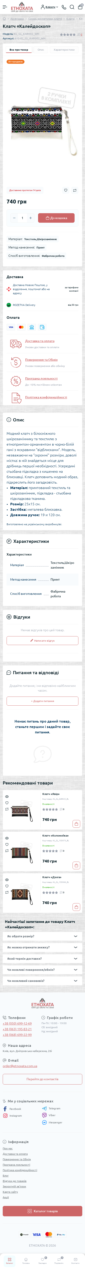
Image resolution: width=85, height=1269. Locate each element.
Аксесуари (17, 18)
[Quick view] (7, 796)
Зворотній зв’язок (14, 1186)
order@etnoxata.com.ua (20, 1066)
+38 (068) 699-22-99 (17, 1035)
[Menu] (5, 7)
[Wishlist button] (65, 190)
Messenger (52, 1122)
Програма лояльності (41, 378)
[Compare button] (74, 190)
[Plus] (30, 218)
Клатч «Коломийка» (55, 835)
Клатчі (70, 18)
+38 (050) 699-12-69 (17, 1023)
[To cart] (76, 824)
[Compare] (7, 809)
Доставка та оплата (39, 341)
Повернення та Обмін (41, 360)
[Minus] (14, 218)
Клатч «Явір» (51, 793)
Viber (49, 1115)
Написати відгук (42, 640)
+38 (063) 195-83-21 (17, 1029)
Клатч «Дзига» (51, 877)
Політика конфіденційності (46, 397)
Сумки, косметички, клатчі (45, 18)
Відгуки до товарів (15, 1180)
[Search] (72, 7)
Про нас (8, 1148)
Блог (6, 1175)
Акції (6, 1197)
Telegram (51, 1108)
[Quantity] (22, 217)
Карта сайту (10, 1191)
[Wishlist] (7, 802)
